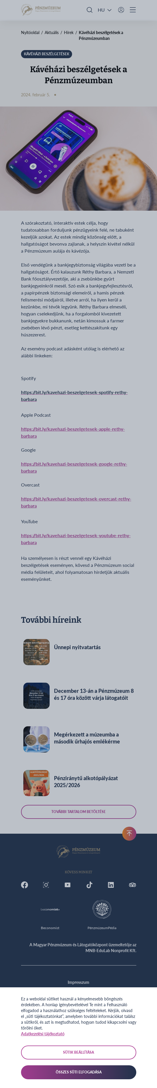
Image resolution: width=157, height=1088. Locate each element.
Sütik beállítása (78, 1052)
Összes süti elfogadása (79, 1072)
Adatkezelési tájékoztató (42, 1033)
